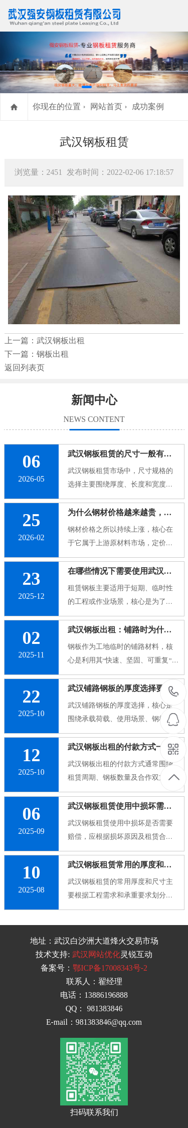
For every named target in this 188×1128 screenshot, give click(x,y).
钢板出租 (53, 354)
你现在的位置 (57, 106)
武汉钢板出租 (61, 340)
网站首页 (106, 106)
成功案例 (148, 106)
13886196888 (173, 692)
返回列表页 (25, 367)
